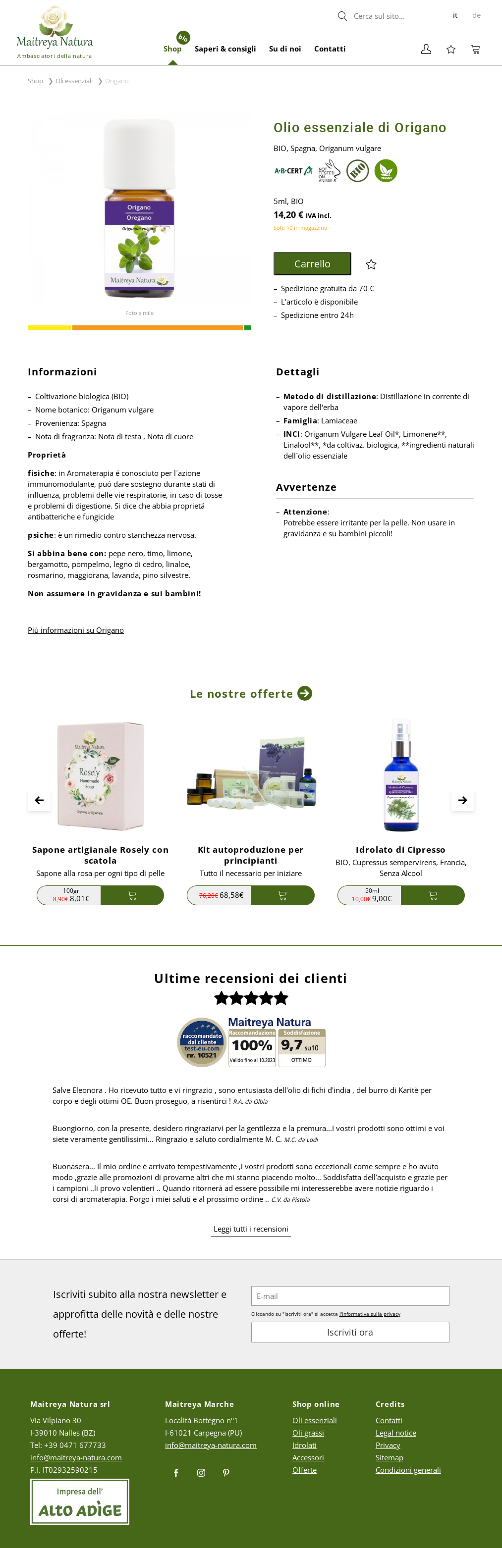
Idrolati (304, 1445)
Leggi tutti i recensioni (251, 1229)
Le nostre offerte (241, 693)
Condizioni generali (408, 1470)
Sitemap (389, 1457)
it (455, 15)
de (476, 15)
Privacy (388, 1445)
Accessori (308, 1457)
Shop (176, 43)
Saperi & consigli (225, 48)
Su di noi (285, 48)
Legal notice (396, 1433)
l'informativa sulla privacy (369, 1313)
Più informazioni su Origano (76, 630)
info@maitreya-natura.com (76, 1457)
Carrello (312, 263)
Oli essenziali (74, 80)
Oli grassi (308, 1433)
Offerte (304, 1470)
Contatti (330, 48)
